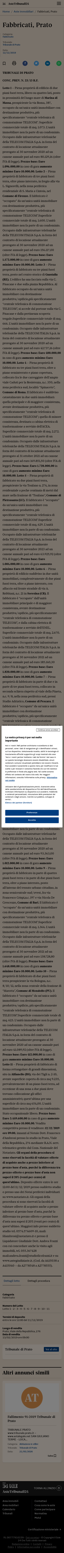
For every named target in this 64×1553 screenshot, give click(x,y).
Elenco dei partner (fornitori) (18, 803)
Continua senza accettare (48, 730)
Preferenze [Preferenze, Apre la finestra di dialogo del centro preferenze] (32, 813)
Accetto (32, 820)
